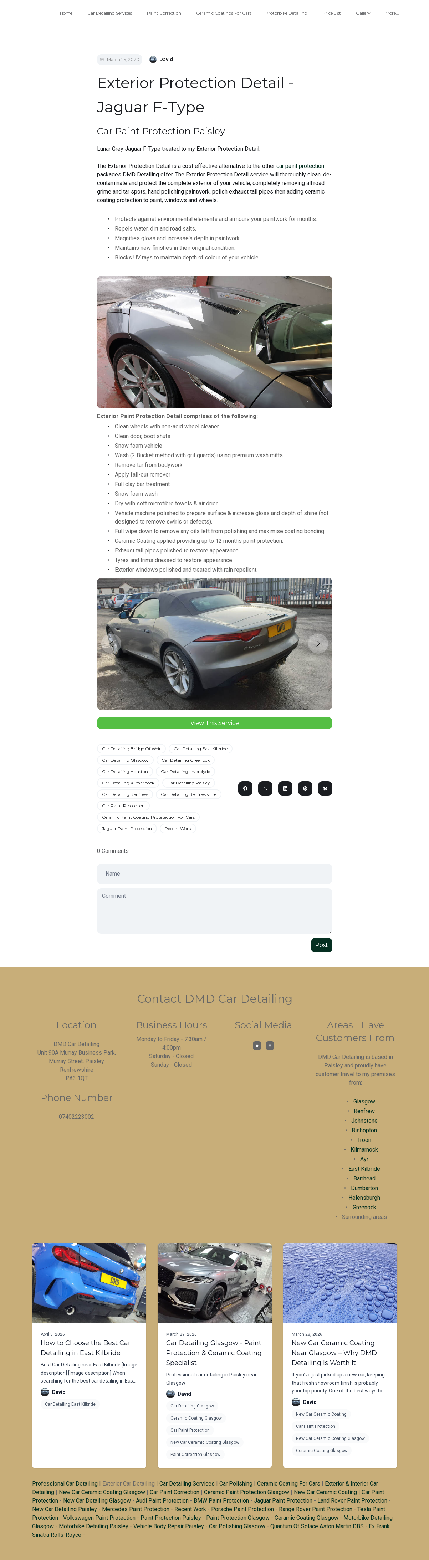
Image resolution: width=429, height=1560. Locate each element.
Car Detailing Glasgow (125, 760)
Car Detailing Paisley (188, 783)
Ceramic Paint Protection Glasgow (246, 1492)
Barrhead (364, 1178)
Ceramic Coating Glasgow (196, 1418)
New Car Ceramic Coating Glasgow (204, 1442)
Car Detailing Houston (125, 771)
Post (321, 945)
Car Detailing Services (109, 13)
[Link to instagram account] (270, 1046)
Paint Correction (164, 13)
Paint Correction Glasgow (195, 1454)
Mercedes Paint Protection (135, 1509)
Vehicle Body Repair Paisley (168, 1526)
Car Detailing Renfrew (125, 794)
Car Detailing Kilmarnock (128, 783)
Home (66, 13)
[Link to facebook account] (257, 1046)
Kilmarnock (364, 1149)
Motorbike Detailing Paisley (93, 1526)
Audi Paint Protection (162, 1500)
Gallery (363, 13)
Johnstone (364, 1120)
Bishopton (364, 1130)
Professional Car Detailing (65, 1483)
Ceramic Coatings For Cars (223, 13)
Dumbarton (364, 1188)
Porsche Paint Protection (242, 1509)
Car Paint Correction (174, 1492)
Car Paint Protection (123, 805)
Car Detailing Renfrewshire (188, 794)
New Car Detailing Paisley (64, 1509)
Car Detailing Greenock (186, 760)
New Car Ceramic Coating (321, 1414)
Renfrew (364, 1111)
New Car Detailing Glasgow (97, 1500)
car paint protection (300, 166)
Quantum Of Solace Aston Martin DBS (317, 1526)
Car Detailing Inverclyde (185, 771)
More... (392, 13)
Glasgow (364, 1101)
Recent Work (178, 828)
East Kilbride (364, 1168)
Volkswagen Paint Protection (99, 1517)
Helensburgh (364, 1197)
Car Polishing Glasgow (237, 1526)
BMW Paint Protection (221, 1500)
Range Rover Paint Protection (315, 1509)
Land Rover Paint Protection (352, 1500)
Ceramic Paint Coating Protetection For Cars (148, 817)
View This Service (214, 723)
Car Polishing (235, 1483)
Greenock (364, 1207)
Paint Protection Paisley (171, 1517)
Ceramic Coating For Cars (288, 1483)
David (59, 1392)
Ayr (364, 1159)
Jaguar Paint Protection (127, 828)
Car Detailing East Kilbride (201, 748)
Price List (331, 13)
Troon (364, 1140)
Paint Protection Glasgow (238, 1517)
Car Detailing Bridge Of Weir (131, 748)
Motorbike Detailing (286, 13)
